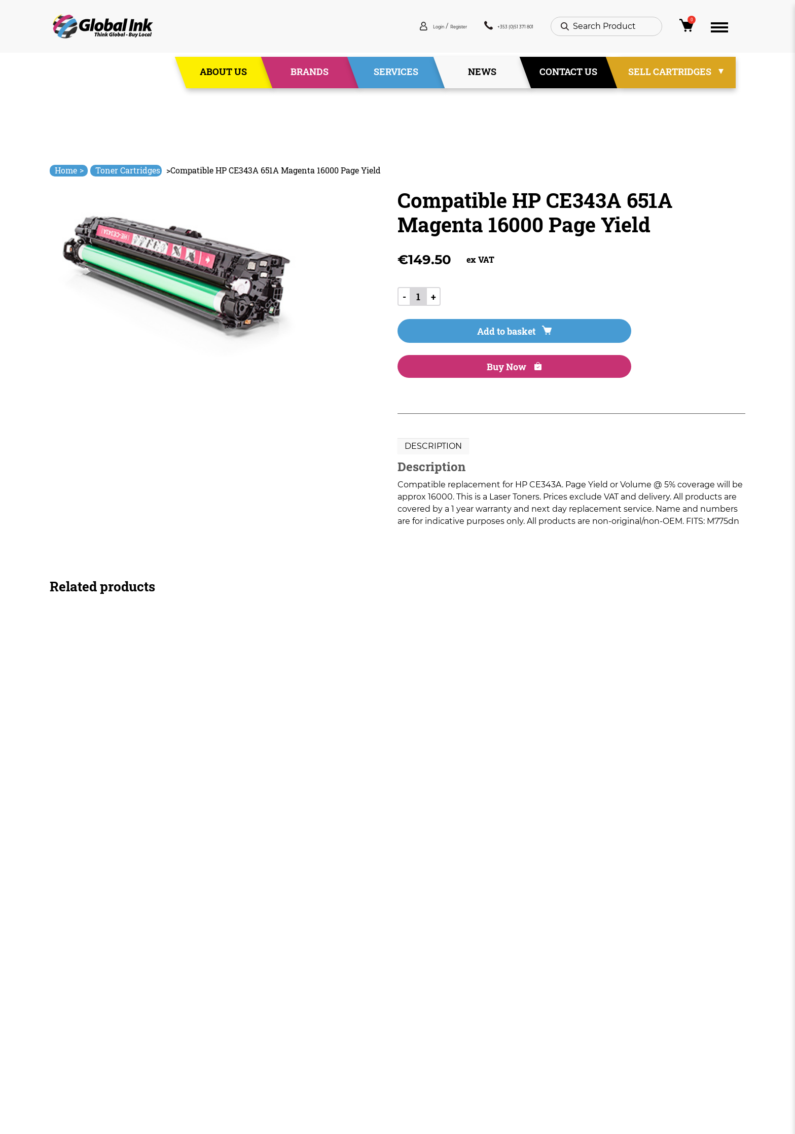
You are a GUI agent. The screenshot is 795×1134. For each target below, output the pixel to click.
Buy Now (579, 339)
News (482, 75)
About (271, 997)
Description (433, 420)
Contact (275, 1051)
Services (396, 75)
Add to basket (454, 339)
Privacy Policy (424, 1015)
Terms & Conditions (437, 997)
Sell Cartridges (669, 75)
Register (417, 30)
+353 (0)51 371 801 (492, 30)
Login (382, 30)
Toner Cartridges (127, 170)
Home (69, 170)
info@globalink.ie (92, 992)
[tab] (433, 420)
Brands (310, 75)
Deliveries (417, 978)
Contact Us (568, 75)
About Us (223, 75)
